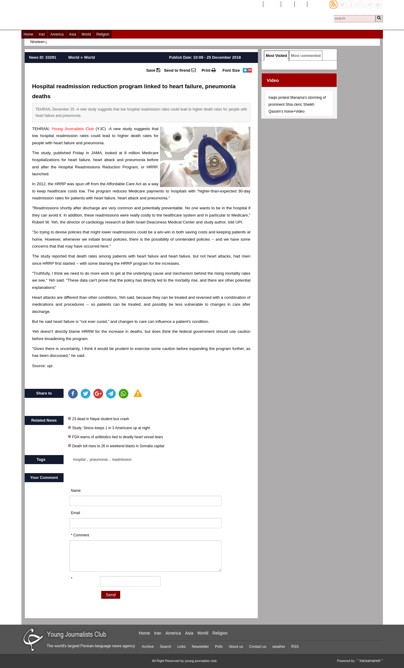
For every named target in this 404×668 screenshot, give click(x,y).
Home (28, 34)
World (86, 34)
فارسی (287, 4)
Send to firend (180, 70)
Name (76, 491)
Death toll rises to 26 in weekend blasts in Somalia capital (116, 445)
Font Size (231, 70)
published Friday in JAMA (78, 153)
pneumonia (99, 459)
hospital (79, 459)
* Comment (80, 535)
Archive (148, 647)
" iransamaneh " (370, 661)
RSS (295, 647)
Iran (42, 34)
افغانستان (272, 4)
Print (209, 70)
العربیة (301, 4)
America (57, 34)
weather (278, 647)
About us (236, 647)
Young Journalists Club (73, 128)
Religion (102, 34)
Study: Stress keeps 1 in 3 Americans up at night (109, 427)
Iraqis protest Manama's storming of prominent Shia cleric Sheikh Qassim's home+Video (297, 104)
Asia (72, 34)
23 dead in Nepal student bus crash (98, 418)
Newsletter (200, 647)
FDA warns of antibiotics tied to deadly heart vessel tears (115, 436)
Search (165, 647)
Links (181, 647)
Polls (219, 647)
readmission (122, 459)
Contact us (257, 647)
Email (75, 513)
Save (153, 70)
